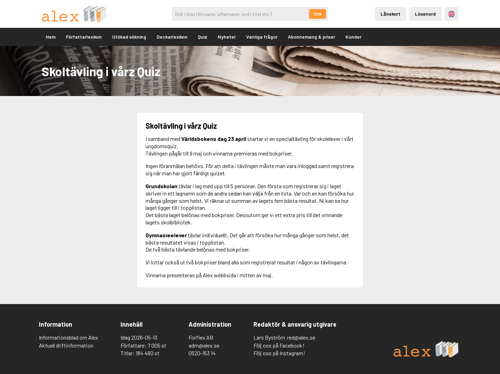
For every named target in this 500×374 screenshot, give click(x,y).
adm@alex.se (204, 345)
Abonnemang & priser (311, 37)
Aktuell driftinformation (66, 345)
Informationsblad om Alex (68, 337)
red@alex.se (301, 337)
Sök (318, 14)
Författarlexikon (84, 37)
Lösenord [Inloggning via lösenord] (425, 14)
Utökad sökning (129, 37)
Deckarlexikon (172, 37)
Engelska (451, 14)
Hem (51, 37)
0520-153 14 (202, 353)
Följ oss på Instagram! (279, 353)
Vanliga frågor (261, 37)
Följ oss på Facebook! (279, 345)
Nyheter (227, 37)
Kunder (353, 37)
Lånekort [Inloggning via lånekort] (390, 14)
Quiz (202, 37)
